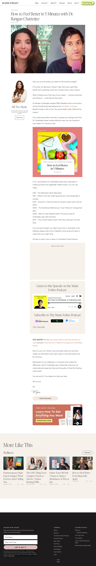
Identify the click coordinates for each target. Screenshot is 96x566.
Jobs (55, 554)
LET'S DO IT (20, 547)
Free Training (87, 3)
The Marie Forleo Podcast (61, 536)
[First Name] (20, 537)
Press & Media (58, 546)
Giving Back (57, 549)
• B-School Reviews (81, 533)
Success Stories (58, 538)
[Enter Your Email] (20, 542)
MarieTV (56, 533)
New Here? (57, 541)
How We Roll (57, 552)
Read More (19, 117)
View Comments (45, 398)
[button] (44, 3)
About (55, 530)
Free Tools (57, 544)
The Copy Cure (79, 535)
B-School (77, 530)
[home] (10, 2)
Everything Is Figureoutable (83, 545)
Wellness (14, 10)
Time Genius (78, 538)
